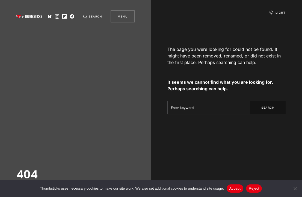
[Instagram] (57, 16)
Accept (235, 188)
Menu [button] (123, 16)
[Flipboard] (64, 16)
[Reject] (295, 188)
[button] (92, 16)
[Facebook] (72, 16)
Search (267, 107)
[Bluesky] (50, 16)
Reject (254, 188)
